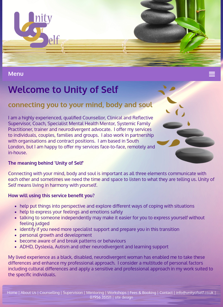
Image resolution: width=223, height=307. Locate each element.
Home (12, 292)
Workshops (117, 292)
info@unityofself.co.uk (194, 292)
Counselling (49, 292)
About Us (28, 292)
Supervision (73, 292)
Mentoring (95, 292)
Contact (165, 292)
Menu (16, 73)
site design (123, 297)
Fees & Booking (143, 292)
